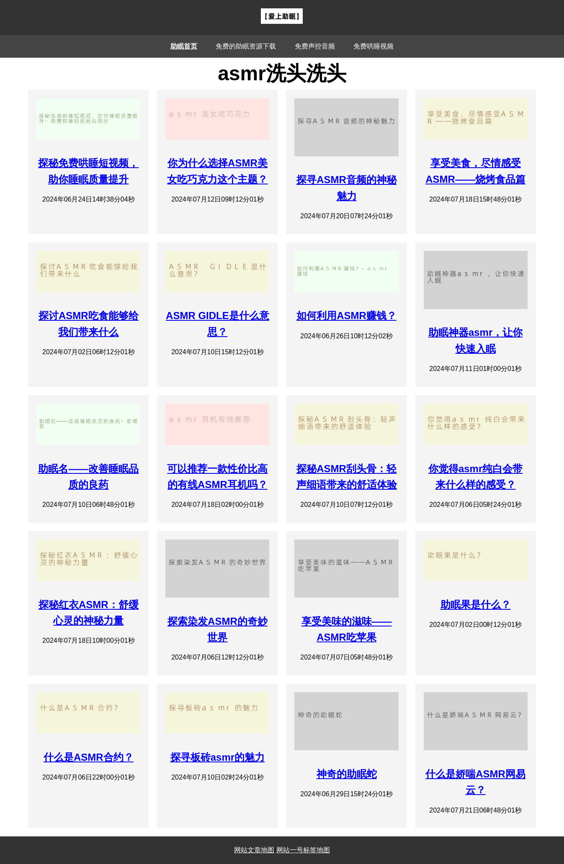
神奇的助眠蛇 (347, 774)
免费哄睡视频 (373, 46)
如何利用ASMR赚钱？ (346, 315)
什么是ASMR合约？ (89, 757)
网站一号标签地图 (303, 850)
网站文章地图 (254, 850)
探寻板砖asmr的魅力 (217, 757)
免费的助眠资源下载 (246, 46)
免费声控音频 (315, 46)
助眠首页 (183, 46)
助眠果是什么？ (475, 604)
